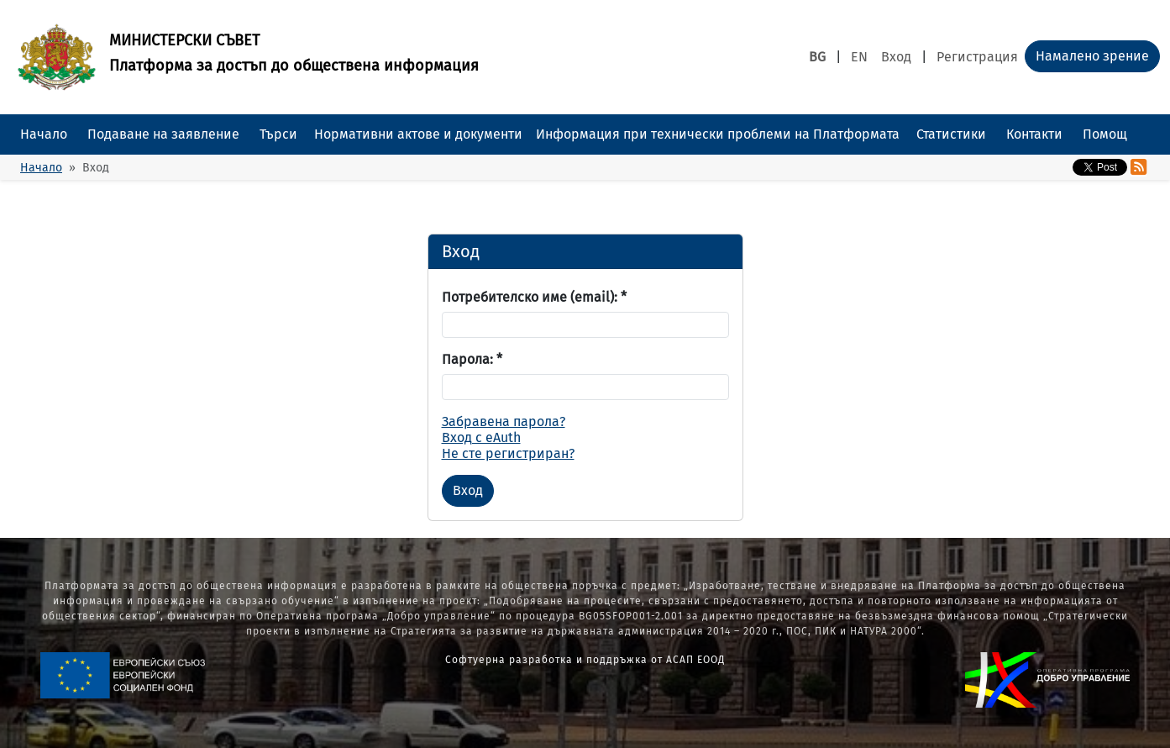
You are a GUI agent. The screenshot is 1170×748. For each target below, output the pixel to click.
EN (859, 57)
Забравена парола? (503, 421)
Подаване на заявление (163, 134)
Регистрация (977, 57)
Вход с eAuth (481, 437)
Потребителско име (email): (534, 297)
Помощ (1105, 134)
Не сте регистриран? (508, 453)
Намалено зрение (1092, 56)
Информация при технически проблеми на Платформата (718, 134)
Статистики (951, 134)
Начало (43, 134)
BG (817, 57)
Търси (278, 134)
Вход (896, 57)
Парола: (472, 359)
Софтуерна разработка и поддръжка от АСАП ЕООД (585, 660)
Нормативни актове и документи (418, 134)
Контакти (1034, 134)
